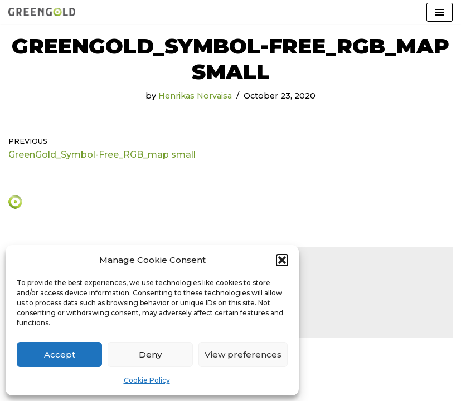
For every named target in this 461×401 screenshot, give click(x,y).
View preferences (243, 354)
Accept (59, 354)
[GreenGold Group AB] (41, 12)
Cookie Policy (147, 380)
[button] (282, 260)
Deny (150, 354)
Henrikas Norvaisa (195, 96)
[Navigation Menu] (439, 12)
